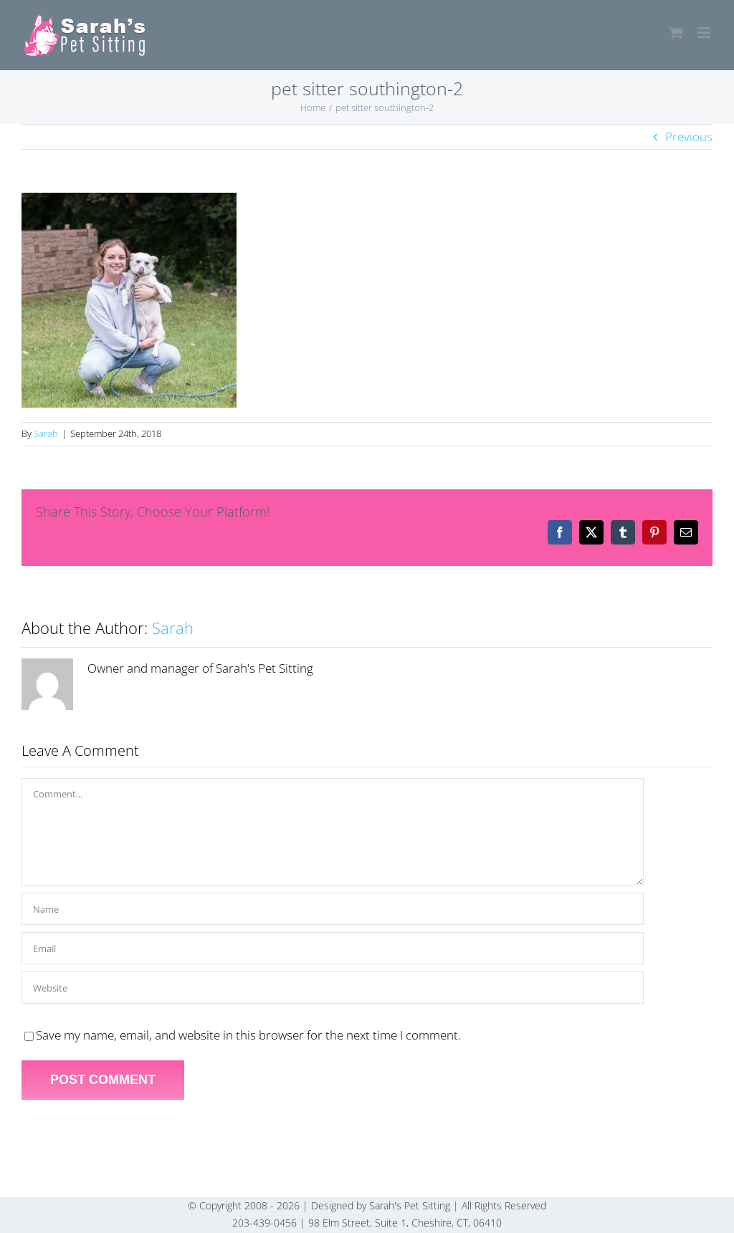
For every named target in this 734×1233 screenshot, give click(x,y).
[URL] (333, 987)
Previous (688, 136)
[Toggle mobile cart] (676, 32)
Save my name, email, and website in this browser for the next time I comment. (248, 1035)
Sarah (46, 433)
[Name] (333, 909)
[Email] (333, 948)
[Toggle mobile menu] (704, 32)
